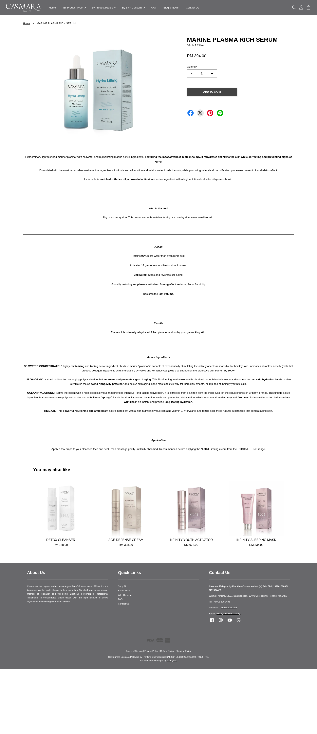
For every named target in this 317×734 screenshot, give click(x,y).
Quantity (192, 66)
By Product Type (74, 7)
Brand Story (124, 590)
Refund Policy (167, 651)
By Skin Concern (133, 7)
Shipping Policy (183, 651)
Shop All (122, 586)
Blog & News (171, 7)
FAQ (153, 7)
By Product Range (104, 7)
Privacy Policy (151, 651)
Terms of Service (134, 651)
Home (52, 7)
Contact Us (192, 7)
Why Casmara (125, 595)
